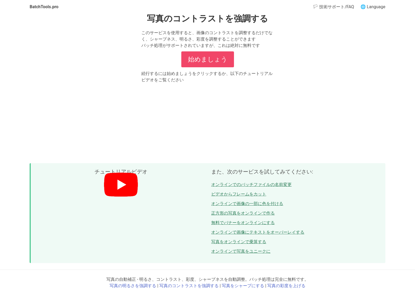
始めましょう (207, 59)
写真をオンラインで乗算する (238, 241)
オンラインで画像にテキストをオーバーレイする (257, 232)
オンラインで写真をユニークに (240, 251)
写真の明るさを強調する (133, 285)
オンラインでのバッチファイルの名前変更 (251, 184)
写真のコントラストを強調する (189, 285)
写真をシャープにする (243, 285)
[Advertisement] (207, 123)
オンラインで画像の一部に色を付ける (247, 203)
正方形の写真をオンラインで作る (243, 213)
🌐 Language (372, 6)
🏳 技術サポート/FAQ (333, 6)
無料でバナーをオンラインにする (243, 222)
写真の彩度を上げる (286, 285)
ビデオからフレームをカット (238, 194)
